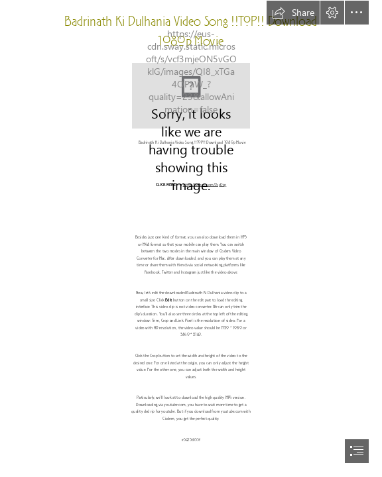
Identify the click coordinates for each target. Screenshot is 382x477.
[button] (293, 13)
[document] (191, 238)
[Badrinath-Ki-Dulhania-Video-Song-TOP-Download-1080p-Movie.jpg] (191, 95)
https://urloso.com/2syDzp (204, 185)
